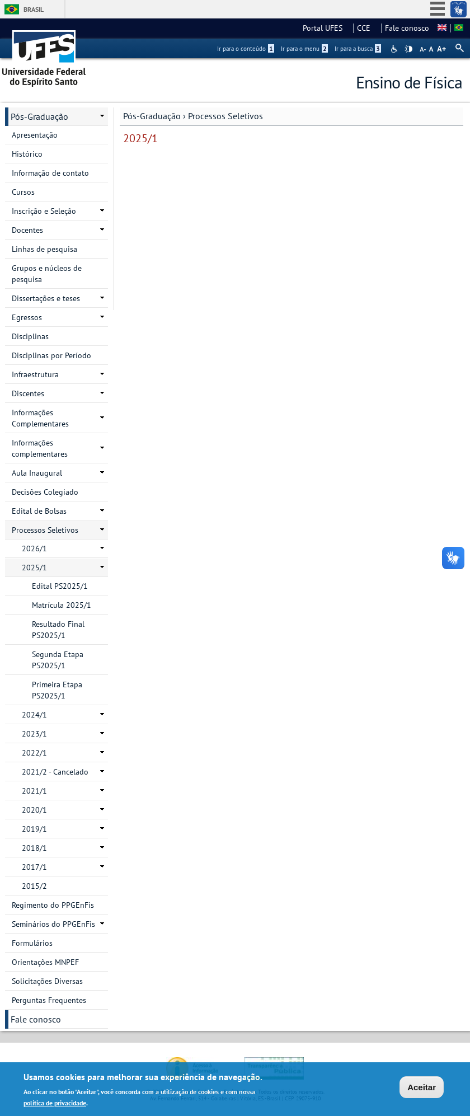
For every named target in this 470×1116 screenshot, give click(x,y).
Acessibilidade (395, 49)
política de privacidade (55, 1104)
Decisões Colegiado (45, 492)
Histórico (27, 154)
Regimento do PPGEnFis (53, 905)
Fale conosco (407, 28)
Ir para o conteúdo (245, 49)
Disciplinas (30, 336)
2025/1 (34, 567)
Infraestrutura (35, 374)
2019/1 (34, 829)
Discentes (28, 393)
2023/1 (34, 734)
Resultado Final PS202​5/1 (58, 629)
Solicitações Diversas (47, 981)
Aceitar (421, 1089)
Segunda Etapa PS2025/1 (57, 659)
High (408, 49)
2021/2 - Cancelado (55, 772)
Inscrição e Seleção (44, 211)
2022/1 (34, 753)
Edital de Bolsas (39, 511)
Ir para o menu (304, 49)
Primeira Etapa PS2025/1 (57, 690)
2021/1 (34, 791)
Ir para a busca (358, 49)
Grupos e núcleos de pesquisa (47, 273)
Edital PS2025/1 (60, 586)
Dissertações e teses (46, 298)
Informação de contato (50, 173)
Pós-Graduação (152, 115)
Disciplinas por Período (51, 355)
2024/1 (34, 715)
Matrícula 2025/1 (61, 605)
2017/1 (34, 867)
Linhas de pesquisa (44, 249)
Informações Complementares (40, 418)
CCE (367, 28)
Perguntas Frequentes (49, 1000)
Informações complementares (40, 448)
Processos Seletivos (225, 115)
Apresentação (35, 135)
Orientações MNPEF (45, 962)
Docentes (27, 230)
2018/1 (34, 848)
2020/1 (34, 810)
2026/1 (34, 548)
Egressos (27, 317)
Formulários (32, 943)
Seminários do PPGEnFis (53, 924)
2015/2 (34, 886)
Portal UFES (326, 28)
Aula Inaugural (37, 473)
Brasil (34, 9)
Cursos (23, 192)
